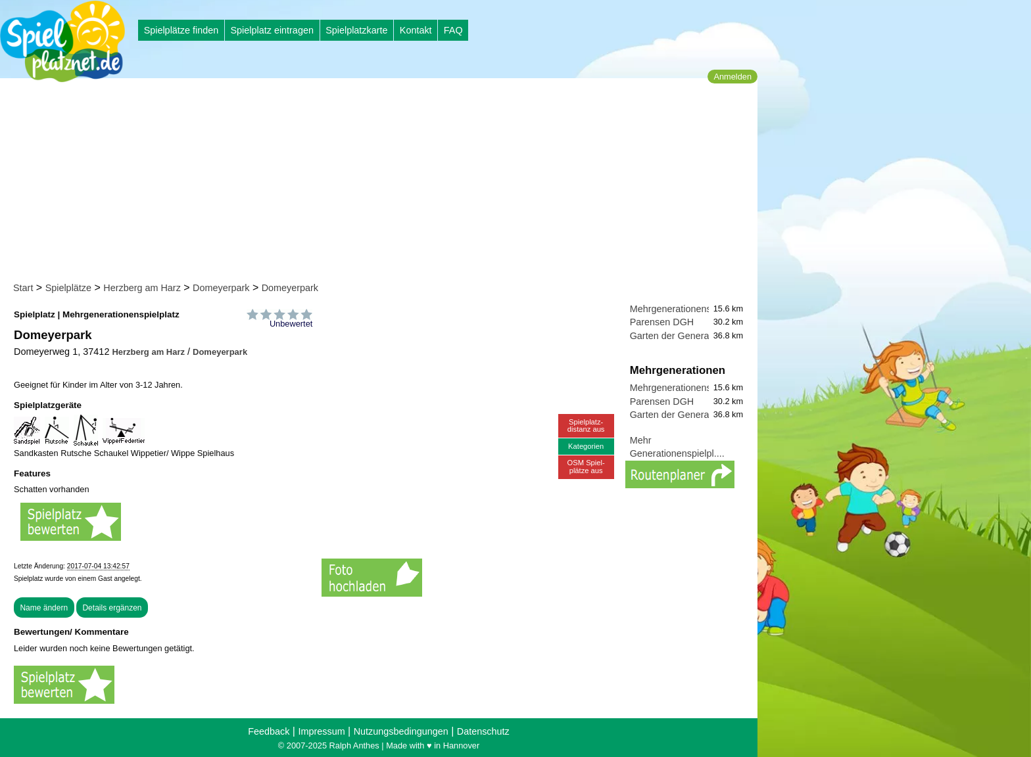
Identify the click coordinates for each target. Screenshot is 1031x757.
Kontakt (416, 30)
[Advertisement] (383, 183)
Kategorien (586, 446)
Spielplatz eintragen (271, 30)
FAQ (453, 30)
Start (23, 288)
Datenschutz (483, 731)
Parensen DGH (662, 322)
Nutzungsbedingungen (401, 731)
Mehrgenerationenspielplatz (688, 309)
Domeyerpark (221, 288)
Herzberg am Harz (142, 288)
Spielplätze (68, 288)
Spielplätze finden (181, 30)
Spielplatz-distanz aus (586, 425)
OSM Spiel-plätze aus (586, 466)
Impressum (321, 731)
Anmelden (732, 76)
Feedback (268, 731)
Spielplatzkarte (356, 30)
